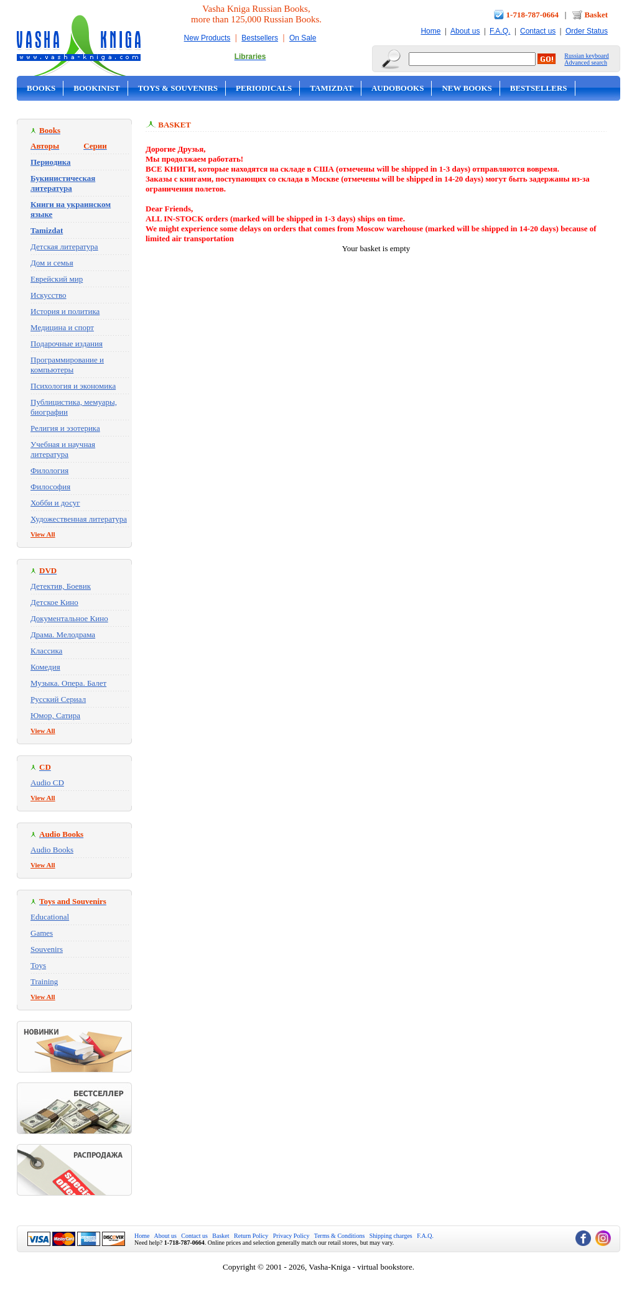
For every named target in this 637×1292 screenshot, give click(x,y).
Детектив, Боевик (60, 586)
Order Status (586, 31)
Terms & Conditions (339, 1235)
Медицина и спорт (62, 327)
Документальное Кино (69, 618)
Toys (38, 965)
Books (41, 88)
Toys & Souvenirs (178, 88)
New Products (207, 38)
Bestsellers (259, 38)
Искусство (48, 295)
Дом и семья (51, 262)
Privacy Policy (291, 1235)
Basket (596, 14)
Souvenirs (46, 949)
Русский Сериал (58, 699)
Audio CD (47, 782)
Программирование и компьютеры (67, 364)
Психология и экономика (73, 385)
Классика (46, 650)
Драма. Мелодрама (62, 634)
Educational (49, 916)
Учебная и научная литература (62, 449)
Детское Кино (54, 602)
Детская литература (64, 246)
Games (41, 933)
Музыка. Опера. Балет (68, 683)
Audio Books (51, 849)
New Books (466, 88)
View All (42, 534)
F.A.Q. (500, 31)
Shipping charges (391, 1235)
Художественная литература (78, 519)
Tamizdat (331, 88)
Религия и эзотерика (65, 428)
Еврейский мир (56, 279)
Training (44, 981)
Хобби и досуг (55, 502)
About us (465, 31)
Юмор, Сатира (55, 715)
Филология (49, 470)
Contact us (538, 31)
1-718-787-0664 (532, 14)
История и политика (65, 311)
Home (430, 31)
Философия (50, 486)
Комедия (45, 666)
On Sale (302, 38)
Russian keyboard (586, 55)
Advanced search (585, 62)
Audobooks (397, 88)
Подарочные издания (66, 343)
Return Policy (251, 1235)
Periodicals (264, 88)
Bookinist (96, 88)
